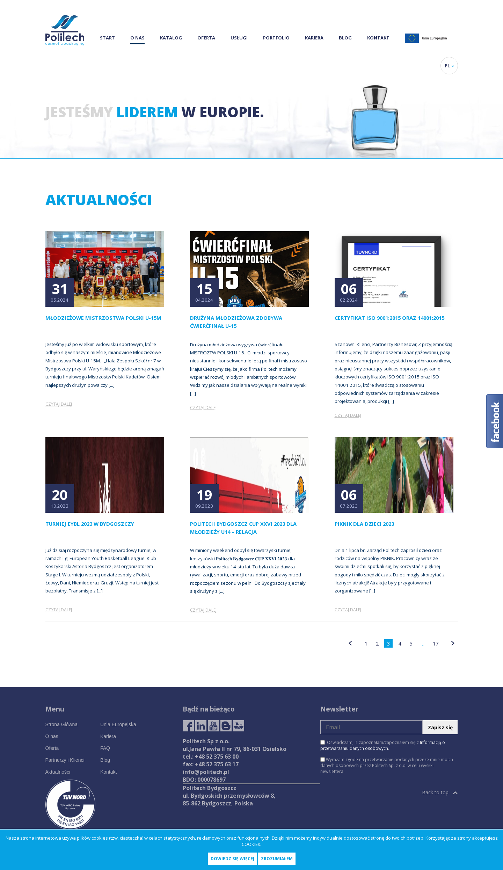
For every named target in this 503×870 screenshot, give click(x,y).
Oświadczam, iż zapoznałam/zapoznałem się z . (382, 745)
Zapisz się (440, 727)
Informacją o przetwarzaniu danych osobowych (382, 745)
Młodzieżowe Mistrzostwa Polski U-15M (103, 317)
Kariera (314, 38)
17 (435, 643)
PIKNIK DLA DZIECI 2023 (364, 523)
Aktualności (58, 772)
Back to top (440, 792)
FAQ (105, 748)
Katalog (171, 38)
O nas (137, 38)
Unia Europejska (118, 724)
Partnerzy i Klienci (65, 760)
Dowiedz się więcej (232, 859)
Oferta (206, 38)
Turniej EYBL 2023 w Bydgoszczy (89, 523)
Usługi (239, 38)
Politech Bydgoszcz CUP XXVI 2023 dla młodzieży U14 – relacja (243, 527)
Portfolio (276, 38)
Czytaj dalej (58, 404)
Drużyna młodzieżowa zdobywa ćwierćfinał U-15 (236, 321)
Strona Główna (61, 724)
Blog (345, 38)
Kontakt (378, 38)
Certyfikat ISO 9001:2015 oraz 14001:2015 (389, 317)
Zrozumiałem (277, 859)
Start (107, 38)
